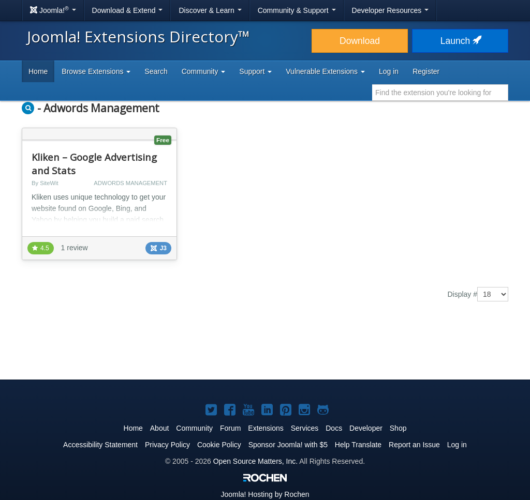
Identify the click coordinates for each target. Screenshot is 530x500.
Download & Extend (127, 10)
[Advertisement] (265, 348)
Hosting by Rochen (264, 494)
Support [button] (255, 71)
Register (426, 71)
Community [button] (204, 71)
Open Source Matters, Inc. (255, 461)
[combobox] (440, 92)
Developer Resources (390, 10)
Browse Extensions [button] (96, 71)
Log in (389, 71)
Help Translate (358, 445)
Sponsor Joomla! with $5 (288, 445)
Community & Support (297, 10)
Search (155, 71)
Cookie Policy (219, 445)
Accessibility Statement (100, 445)
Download (360, 41)
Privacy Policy (167, 445)
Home (38, 71)
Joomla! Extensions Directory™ (138, 36)
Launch (460, 41)
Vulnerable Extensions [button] (325, 71)
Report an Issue (414, 445)
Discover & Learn (210, 10)
